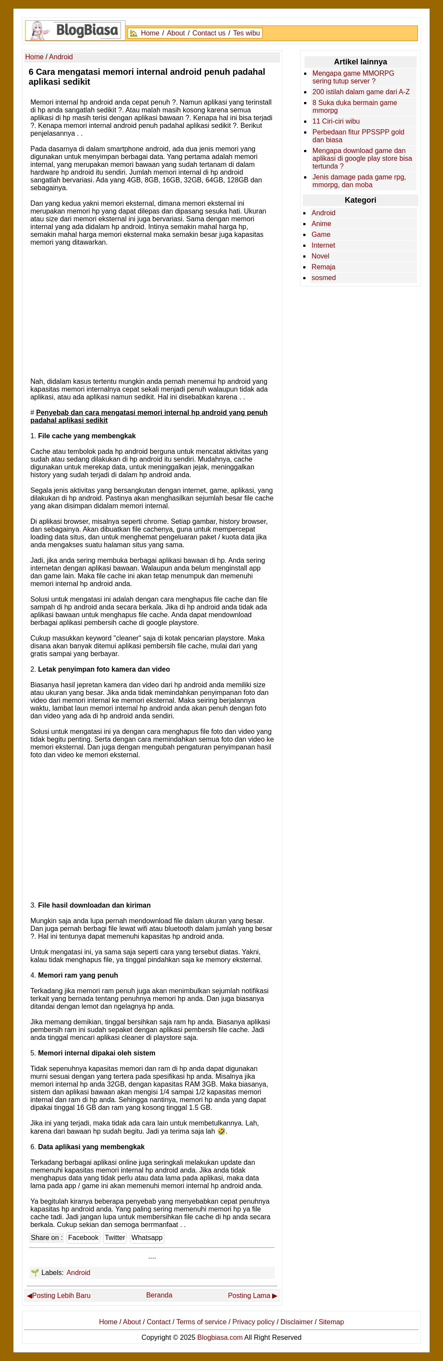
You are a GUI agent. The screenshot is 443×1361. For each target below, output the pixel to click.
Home (150, 33)
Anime (321, 223)
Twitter (115, 1237)
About (176, 33)
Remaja (323, 267)
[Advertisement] (152, 311)
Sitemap (331, 1322)
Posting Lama (249, 1295)
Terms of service (201, 1322)
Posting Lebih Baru (61, 1295)
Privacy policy (253, 1322)
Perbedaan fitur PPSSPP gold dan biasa (358, 135)
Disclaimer (296, 1322)
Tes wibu (246, 33)
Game (321, 234)
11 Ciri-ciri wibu (336, 121)
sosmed (323, 277)
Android (78, 1272)
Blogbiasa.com (220, 1337)
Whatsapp (147, 1237)
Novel (320, 256)
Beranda (159, 1295)
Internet (323, 245)
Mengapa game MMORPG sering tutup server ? (353, 77)
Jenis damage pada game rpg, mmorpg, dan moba (359, 180)
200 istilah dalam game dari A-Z (361, 92)
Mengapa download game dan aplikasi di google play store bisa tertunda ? (362, 158)
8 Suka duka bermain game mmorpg (354, 106)
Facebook (83, 1237)
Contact (158, 1322)
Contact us (209, 33)
